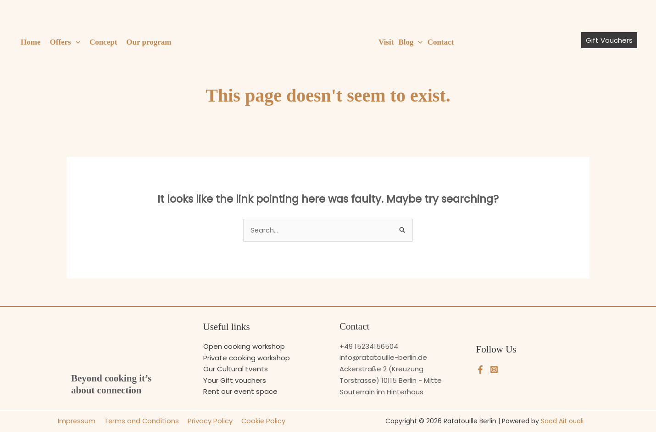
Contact (441, 42)
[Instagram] (494, 369)
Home (30, 42)
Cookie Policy (261, 421)
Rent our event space (240, 392)
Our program (148, 42)
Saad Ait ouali (562, 421)
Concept (103, 42)
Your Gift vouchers (234, 380)
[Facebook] (480, 369)
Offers (65, 42)
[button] (75, 42)
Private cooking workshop (246, 358)
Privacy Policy (209, 421)
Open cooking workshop (244, 346)
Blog (410, 42)
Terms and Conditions (142, 421)
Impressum (78, 421)
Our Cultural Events (235, 369)
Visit (386, 42)
